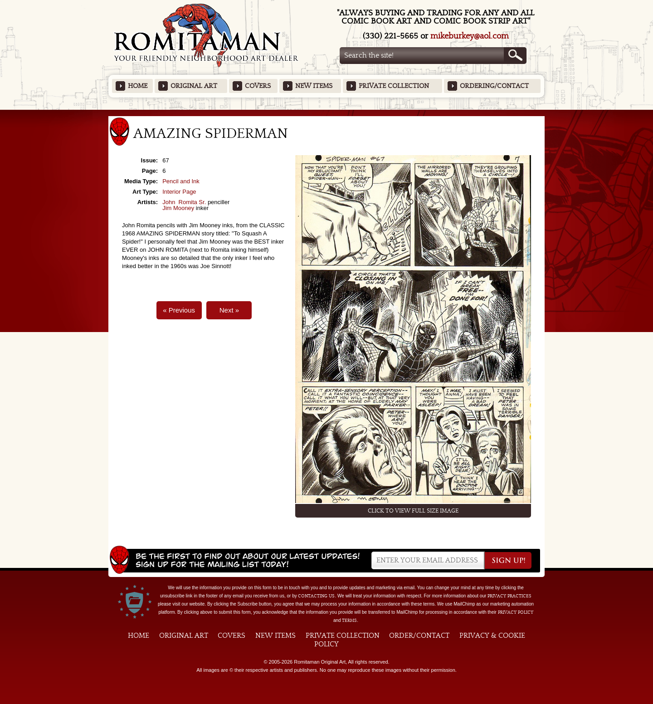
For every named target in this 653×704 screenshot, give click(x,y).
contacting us (316, 596)
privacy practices (509, 596)
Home (137, 86)
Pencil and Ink (181, 181)
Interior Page (179, 191)
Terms (349, 620)
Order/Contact (419, 635)
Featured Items (326, 112)
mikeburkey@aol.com (469, 36)
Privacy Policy (515, 612)
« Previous (179, 310)
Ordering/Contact (494, 86)
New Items (313, 86)
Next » (229, 310)
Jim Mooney (178, 208)
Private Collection (394, 86)
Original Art (194, 86)
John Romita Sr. (184, 202)
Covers (258, 86)
